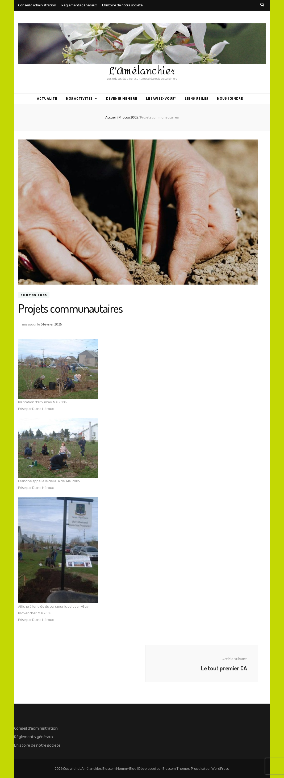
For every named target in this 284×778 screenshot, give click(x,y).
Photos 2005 (33, 295)
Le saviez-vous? (161, 98)
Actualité (47, 98)
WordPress (220, 768)
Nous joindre (230, 98)
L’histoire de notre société (122, 5)
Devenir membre (121, 98)
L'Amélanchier (142, 71)
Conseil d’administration (37, 5)
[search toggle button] (262, 5)
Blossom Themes (176, 768)
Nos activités (79, 98)
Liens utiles (196, 98)
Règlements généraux (79, 5)
